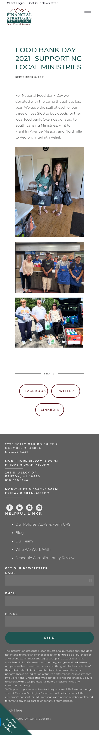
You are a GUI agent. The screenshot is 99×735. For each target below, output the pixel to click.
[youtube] (29, 507)
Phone (11, 613)
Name (10, 572)
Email (11, 593)
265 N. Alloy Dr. (22, 472)
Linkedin (50, 410)
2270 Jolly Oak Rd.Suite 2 (31, 444)
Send (49, 638)
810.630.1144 (17, 480)
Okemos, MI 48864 (23, 448)
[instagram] (39, 507)
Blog (19, 532)
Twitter (65, 391)
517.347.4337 (17, 451)
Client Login (16, 3)
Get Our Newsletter (43, 3)
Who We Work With (33, 549)
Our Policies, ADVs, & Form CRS (42, 524)
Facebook (35, 391)
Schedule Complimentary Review (44, 558)
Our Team (24, 541)
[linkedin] (19, 507)
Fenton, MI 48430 (22, 476)
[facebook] (9, 507)
